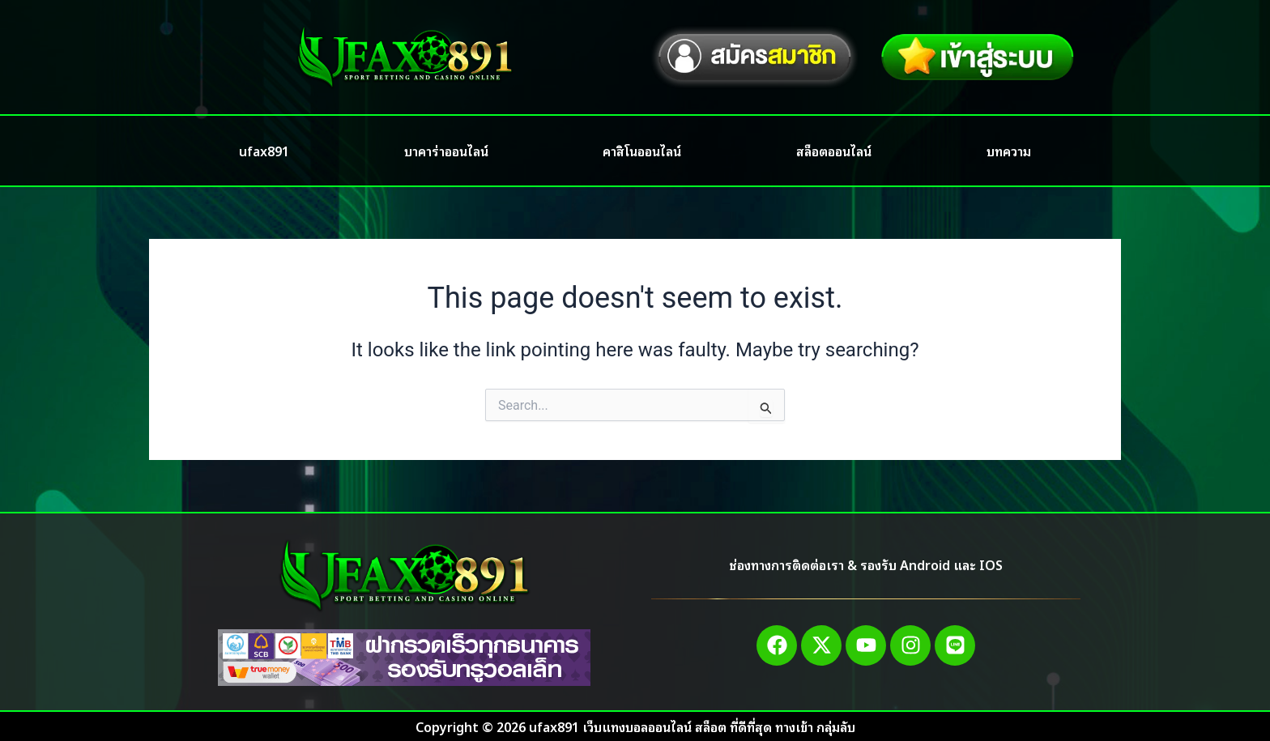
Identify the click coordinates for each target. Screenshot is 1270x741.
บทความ (1009, 150)
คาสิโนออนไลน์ (642, 150)
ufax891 (264, 150)
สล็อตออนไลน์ (834, 150)
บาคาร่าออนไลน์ (446, 150)
